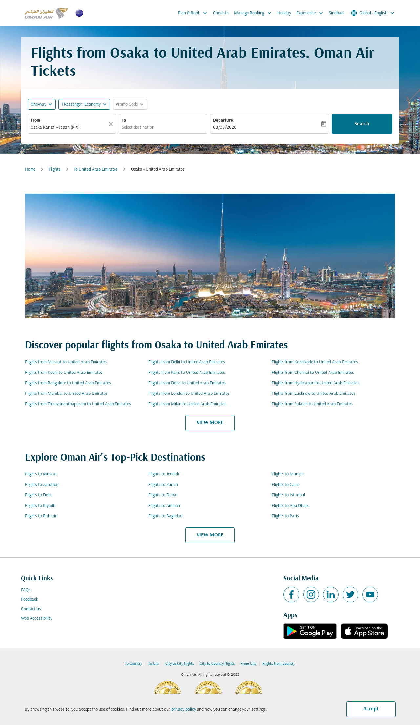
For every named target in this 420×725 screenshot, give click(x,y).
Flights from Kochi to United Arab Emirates (64, 372)
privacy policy (183, 709)
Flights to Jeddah (163, 474)
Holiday (284, 13)
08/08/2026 (224, 127)
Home (30, 169)
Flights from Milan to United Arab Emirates (187, 404)
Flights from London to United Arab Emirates (189, 393)
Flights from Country (278, 664)
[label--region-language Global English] (373, 13)
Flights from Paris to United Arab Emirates (186, 372)
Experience (311, 13)
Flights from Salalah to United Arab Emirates (312, 404)
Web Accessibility (36, 618)
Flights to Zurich (163, 484)
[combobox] (69, 127)
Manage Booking (254, 13)
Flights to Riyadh (40, 505)
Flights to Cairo (286, 484)
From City (248, 664)
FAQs (26, 590)
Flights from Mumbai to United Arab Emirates (66, 393)
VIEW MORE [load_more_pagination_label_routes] (210, 422)
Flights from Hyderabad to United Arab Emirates (315, 383)
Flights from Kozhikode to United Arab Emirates (315, 362)
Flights (55, 169)
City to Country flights (217, 664)
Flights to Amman (164, 505)
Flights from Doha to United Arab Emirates (187, 383)
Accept (371, 709)
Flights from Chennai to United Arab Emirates (313, 372)
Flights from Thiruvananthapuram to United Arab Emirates (78, 404)
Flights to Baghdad (165, 516)
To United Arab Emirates (96, 169)
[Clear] (111, 123)
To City (153, 664)
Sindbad (336, 13)
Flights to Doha (39, 495)
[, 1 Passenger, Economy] (81, 104)
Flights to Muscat (41, 474)
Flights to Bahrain (41, 516)
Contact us (31, 609)
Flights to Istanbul (288, 495)
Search (361, 124)
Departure (223, 120)
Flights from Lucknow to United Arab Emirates (313, 393)
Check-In (221, 13)
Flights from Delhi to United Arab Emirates (186, 362)
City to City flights (179, 664)
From (35, 120)
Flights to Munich (288, 474)
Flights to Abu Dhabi (290, 505)
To (124, 120)
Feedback (29, 599)
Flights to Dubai (162, 495)
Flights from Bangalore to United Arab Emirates (68, 383)
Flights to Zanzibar (42, 484)
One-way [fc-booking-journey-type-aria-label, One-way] (38, 104)
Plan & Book (194, 13)
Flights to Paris (285, 516)
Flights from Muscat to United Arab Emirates (66, 362)
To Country (133, 664)
